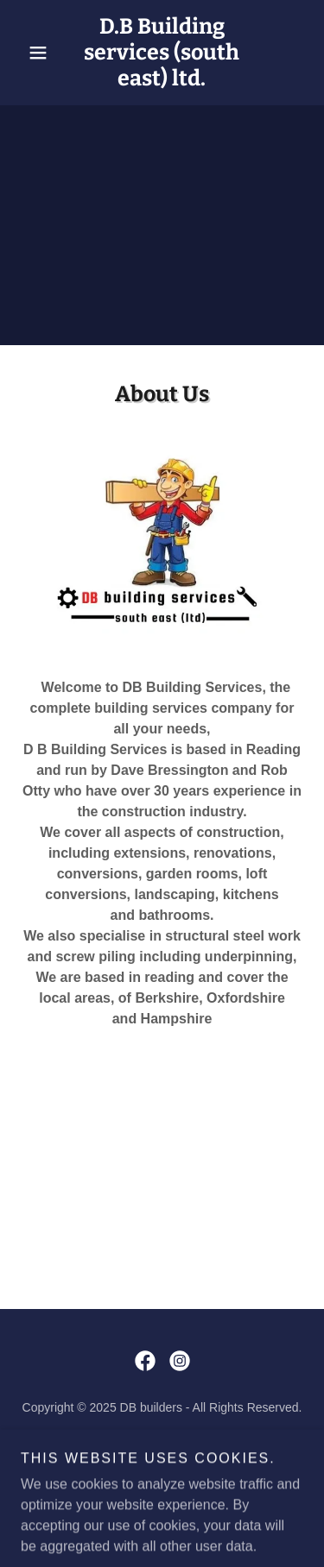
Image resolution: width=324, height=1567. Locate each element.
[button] (42, 52)
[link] (162, 52)
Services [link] (162, 1448)
